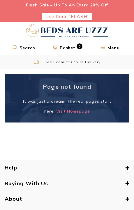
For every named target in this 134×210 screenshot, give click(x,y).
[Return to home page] (67, 30)
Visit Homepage (73, 111)
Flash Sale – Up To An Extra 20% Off (67, 5)
